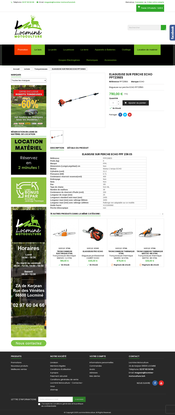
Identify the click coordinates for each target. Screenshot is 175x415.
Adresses (94, 372)
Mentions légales (58, 366)
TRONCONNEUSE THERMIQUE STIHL (121, 252)
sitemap (54, 389)
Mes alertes (95, 376)
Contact (134, 356)
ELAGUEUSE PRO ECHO (93, 251)
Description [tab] (57, 147)
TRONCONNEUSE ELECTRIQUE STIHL (64, 252)
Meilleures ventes (19, 369)
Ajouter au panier (135, 102)
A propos (54, 372)
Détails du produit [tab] (78, 147)
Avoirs (92, 369)
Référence (114, 81)
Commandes (96, 366)
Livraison (54, 362)
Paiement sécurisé (58, 376)
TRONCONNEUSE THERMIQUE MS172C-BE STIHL (150, 252)
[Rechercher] (147, 27)
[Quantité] (113, 103)
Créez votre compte (155, 2)
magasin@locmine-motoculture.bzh (59, 2)
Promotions (16, 362)
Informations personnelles (101, 362)
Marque (135, 81)
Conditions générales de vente (64, 379)
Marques (16, 74)
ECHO (141, 81)
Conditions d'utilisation (60, 369)
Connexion (139, 2)
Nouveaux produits (19, 366)
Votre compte (98, 356)
